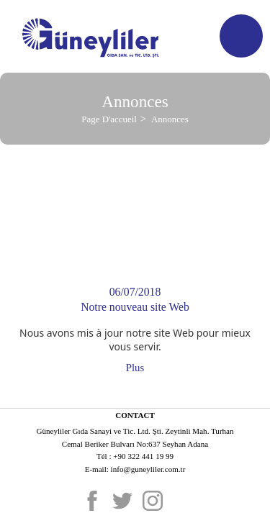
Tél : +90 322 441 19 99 (135, 456)
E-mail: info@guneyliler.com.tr (135, 469)
